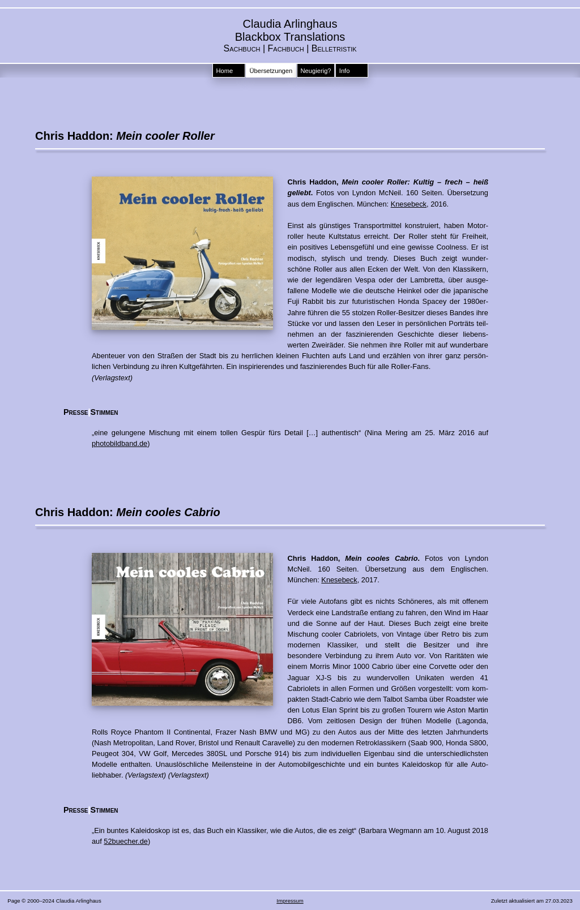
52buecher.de (126, 841)
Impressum (289, 901)
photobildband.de (119, 443)
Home (224, 70)
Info (344, 70)
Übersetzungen (270, 70)
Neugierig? (315, 70)
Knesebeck (409, 204)
